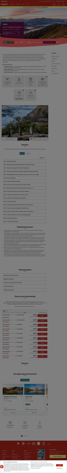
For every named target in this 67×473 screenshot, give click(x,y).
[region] (33, 466)
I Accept (59, 465)
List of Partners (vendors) (35, 468)
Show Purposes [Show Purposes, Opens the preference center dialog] (59, 468)
